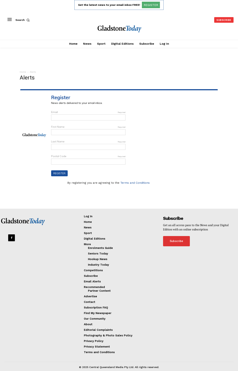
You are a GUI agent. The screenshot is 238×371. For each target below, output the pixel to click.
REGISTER (151, 5)
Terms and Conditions (135, 182)
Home (23, 72)
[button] (23, 20)
